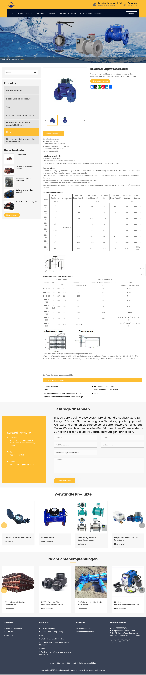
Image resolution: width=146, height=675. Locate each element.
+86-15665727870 (17, 455)
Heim (12, 13)
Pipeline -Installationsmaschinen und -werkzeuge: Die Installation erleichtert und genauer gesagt (127, 603)
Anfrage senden (78, 13)
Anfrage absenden (100, 81)
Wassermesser (48, 537)
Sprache (130, 13)
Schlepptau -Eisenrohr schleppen (24, 179)
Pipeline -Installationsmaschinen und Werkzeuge (21, 140)
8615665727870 (133, 5)
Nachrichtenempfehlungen (73, 559)
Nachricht (41, 13)
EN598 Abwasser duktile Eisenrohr (24, 167)
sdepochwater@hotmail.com (107, 5)
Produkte (30, 13)
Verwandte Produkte (73, 494)
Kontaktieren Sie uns (95, 13)
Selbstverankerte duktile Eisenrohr (24, 191)
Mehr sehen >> (10, 544)
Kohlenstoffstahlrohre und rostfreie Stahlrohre (18, 123)
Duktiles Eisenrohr (14, 90)
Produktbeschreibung (53, 133)
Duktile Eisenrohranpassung (19, 99)
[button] (4, 526)
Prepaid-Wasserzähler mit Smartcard (126, 538)
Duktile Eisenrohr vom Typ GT (26, 202)
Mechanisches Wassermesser (11, 538)
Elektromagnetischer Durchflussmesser (87, 538)
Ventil (8, 107)
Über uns (19, 13)
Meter (22, 60)
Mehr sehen (12, 215)
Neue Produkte (14, 150)
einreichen (65, 480)
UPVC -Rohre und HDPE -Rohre (20, 115)
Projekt (52, 13)
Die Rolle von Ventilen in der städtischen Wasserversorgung (90, 603)
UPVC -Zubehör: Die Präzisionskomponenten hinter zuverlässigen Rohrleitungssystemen (52, 603)
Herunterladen (64, 13)
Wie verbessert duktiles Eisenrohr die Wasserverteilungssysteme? (17, 603)
